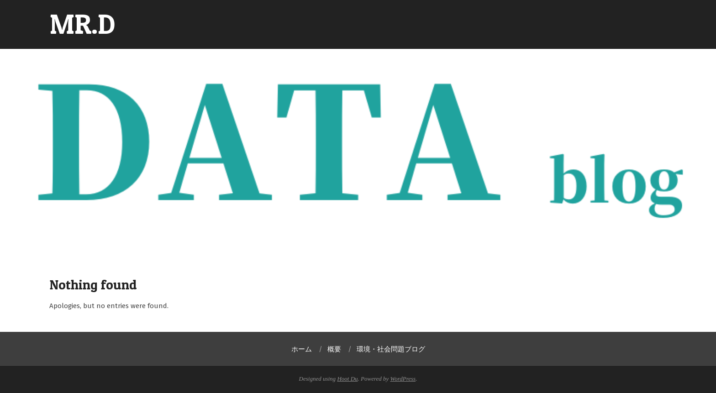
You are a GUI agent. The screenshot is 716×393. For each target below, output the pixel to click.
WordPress (403, 378)
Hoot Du (347, 378)
